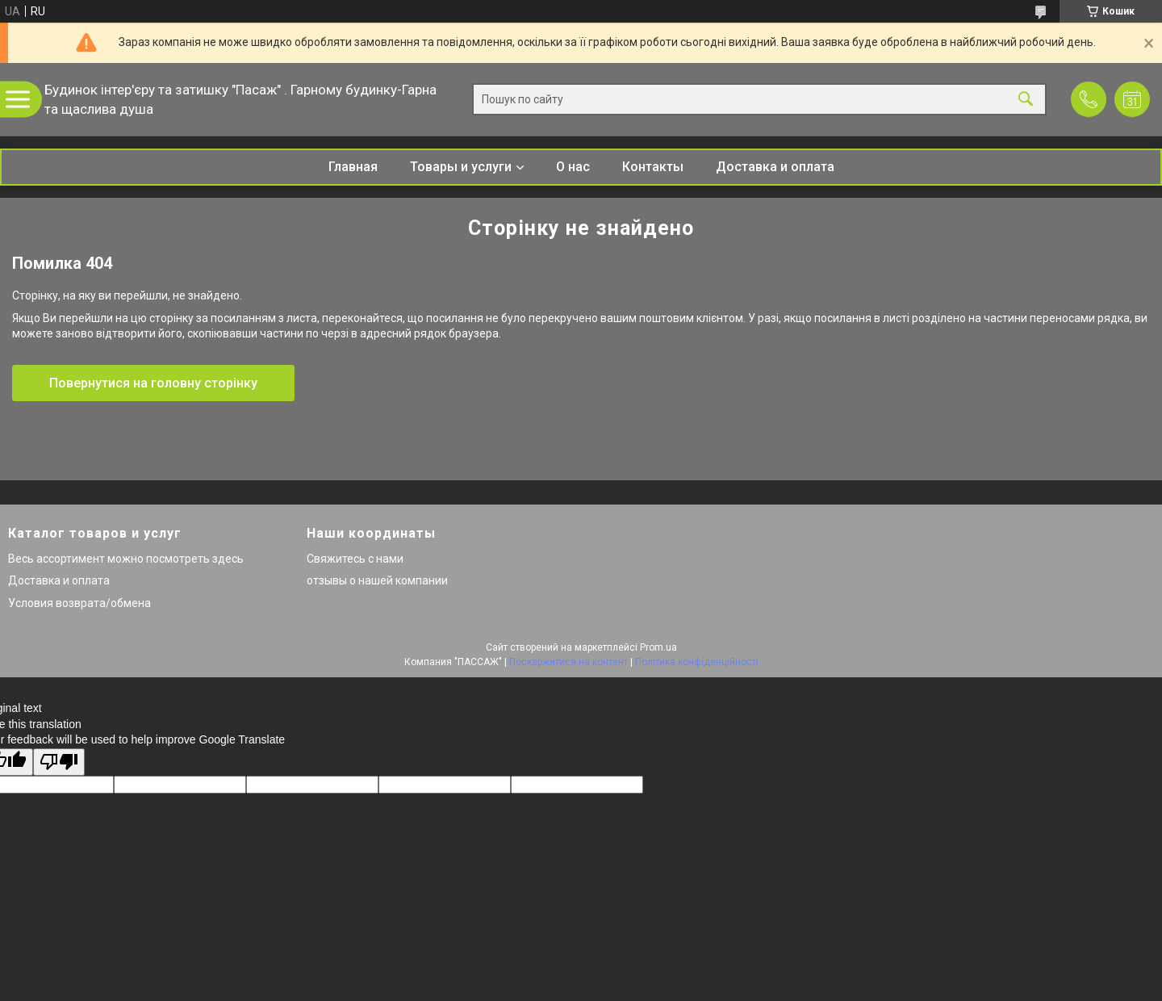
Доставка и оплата (775, 166)
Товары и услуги (461, 166)
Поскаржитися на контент (568, 662)
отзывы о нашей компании (377, 580)
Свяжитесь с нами (355, 558)
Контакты (652, 166)
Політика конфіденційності (697, 662)
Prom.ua (658, 647)
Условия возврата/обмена (79, 603)
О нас (573, 166)
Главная (353, 166)
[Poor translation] (59, 762)
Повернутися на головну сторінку (153, 383)
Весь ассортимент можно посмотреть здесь (126, 558)
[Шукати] (1025, 100)
